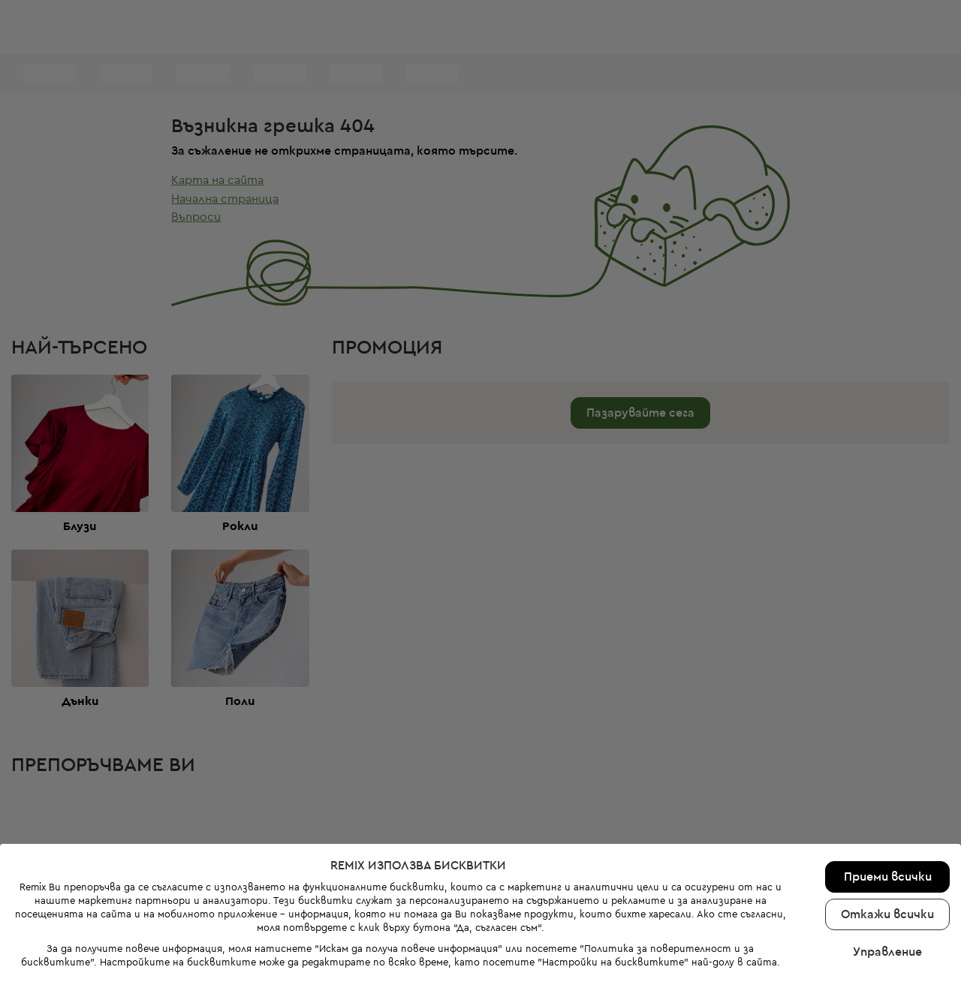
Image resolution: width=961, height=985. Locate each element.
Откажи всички (887, 866)
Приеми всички (888, 829)
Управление (887, 904)
